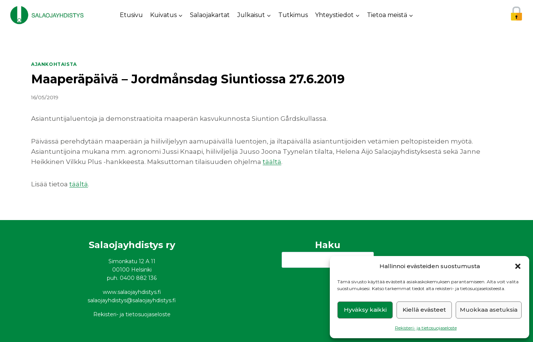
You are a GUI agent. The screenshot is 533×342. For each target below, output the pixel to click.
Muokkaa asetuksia (488, 309)
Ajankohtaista (54, 64)
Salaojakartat (210, 15)
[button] (518, 266)
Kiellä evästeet (424, 309)
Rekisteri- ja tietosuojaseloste (426, 328)
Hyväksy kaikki (365, 309)
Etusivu (131, 15)
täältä (272, 162)
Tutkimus (293, 15)
